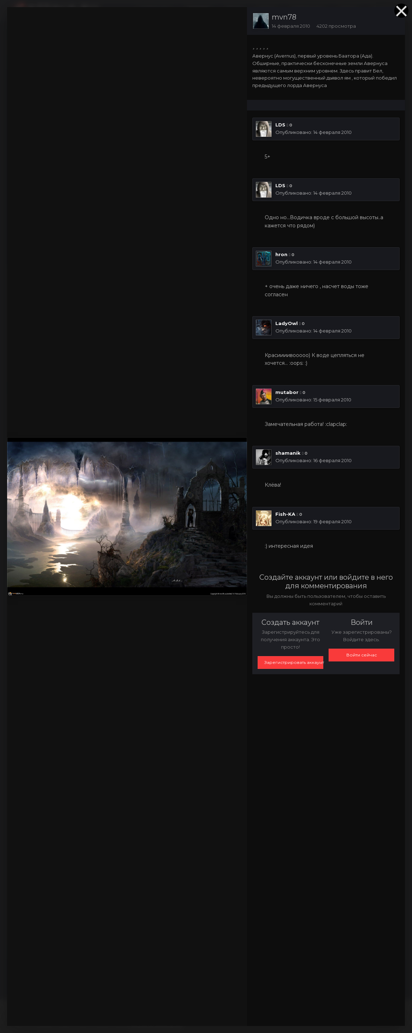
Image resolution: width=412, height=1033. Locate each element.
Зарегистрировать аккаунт (293, 662)
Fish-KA (285, 514)
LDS (280, 125)
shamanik (288, 453)
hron (281, 254)
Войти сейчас (361, 655)
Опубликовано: (313, 132)
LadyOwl (286, 323)
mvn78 (284, 17)
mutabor (286, 392)
